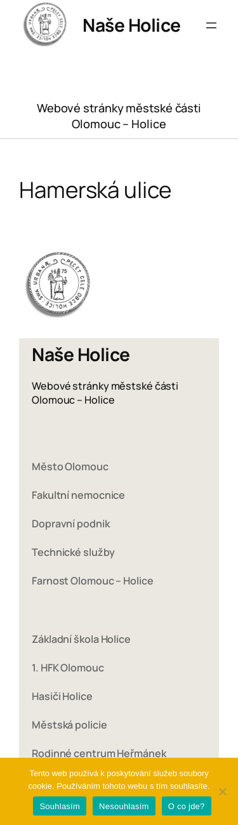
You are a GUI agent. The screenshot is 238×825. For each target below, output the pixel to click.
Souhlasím (59, 806)
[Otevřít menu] (211, 25)
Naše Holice (132, 25)
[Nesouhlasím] (222, 791)
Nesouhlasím (124, 806)
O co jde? (186, 806)
